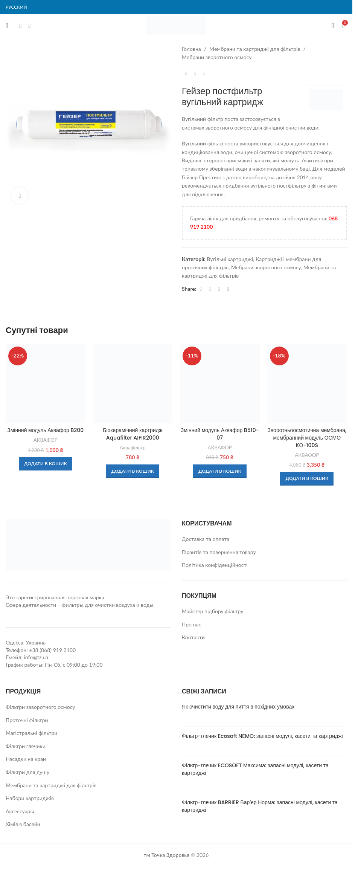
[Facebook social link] (20, 25)
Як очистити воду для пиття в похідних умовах (238, 706)
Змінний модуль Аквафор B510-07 (220, 433)
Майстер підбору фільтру (213, 611)
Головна (191, 49)
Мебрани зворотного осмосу (217, 57)
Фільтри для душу (27, 772)
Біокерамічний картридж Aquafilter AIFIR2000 (132, 433)
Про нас (191, 624)
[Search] (333, 25)
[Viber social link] (227, 289)
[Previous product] (186, 73)
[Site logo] (176, 25)
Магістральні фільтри (31, 733)
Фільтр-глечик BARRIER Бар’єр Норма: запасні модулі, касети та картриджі (260, 806)
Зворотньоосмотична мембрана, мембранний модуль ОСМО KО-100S (306, 437)
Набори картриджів (30, 798)
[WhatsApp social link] (209, 289)
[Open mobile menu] (7, 25)
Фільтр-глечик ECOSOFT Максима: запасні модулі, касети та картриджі (255, 769)
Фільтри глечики (26, 746)
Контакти (193, 637)
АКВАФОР (46, 440)
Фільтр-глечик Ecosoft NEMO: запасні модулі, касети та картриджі (262, 736)
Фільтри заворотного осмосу (40, 707)
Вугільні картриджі (230, 259)
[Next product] (204, 73)
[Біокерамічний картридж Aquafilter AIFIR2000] (133, 384)
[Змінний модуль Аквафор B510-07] (220, 384)
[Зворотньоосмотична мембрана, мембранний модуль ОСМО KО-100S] (307, 384)
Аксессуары (20, 811)
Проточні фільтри (27, 720)
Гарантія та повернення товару (219, 552)
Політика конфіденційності (215, 565)
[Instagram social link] (29, 25)
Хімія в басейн (23, 824)
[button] (45, 463)
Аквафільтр (133, 447)
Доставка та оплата (205, 539)
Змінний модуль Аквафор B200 (45, 430)
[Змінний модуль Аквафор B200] (45, 384)
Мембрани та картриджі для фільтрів (254, 49)
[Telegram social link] (218, 289)
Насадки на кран (26, 759)
